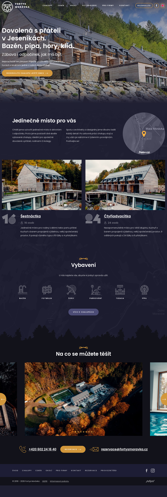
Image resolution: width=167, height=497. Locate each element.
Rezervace (73, 460)
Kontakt (124, 5)
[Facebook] (156, 5)
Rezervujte (144, 5)
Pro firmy (108, 5)
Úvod (15, 481)
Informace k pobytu (59, 492)
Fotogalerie (89, 5)
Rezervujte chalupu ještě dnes (28, 73)
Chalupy (46, 5)
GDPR (44, 492)
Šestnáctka (31, 221)
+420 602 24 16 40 (42, 460)
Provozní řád (110, 481)
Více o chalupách (83, 323)
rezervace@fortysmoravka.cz (124, 460)
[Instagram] (153, 482)
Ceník (60, 5)
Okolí (73, 5)
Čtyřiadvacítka (117, 221)
